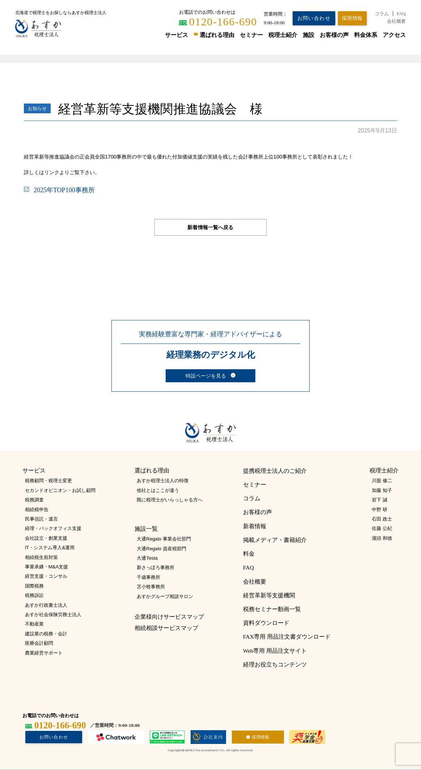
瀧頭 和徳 (382, 538)
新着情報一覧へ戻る (210, 227)
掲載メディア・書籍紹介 (275, 540)
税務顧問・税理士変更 (48, 480)
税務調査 (34, 499)
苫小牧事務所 (151, 586)
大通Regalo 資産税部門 (161, 548)
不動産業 (34, 624)
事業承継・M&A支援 (46, 566)
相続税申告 (36, 509)
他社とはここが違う (158, 490)
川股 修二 (382, 480)
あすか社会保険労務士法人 (53, 614)
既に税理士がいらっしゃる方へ (170, 499)
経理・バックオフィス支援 (53, 528)
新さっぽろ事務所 (155, 567)
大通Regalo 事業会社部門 (164, 539)
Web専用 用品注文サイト (275, 651)
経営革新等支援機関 (269, 595)
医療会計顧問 (39, 643)
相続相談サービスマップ (166, 628)
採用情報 (260, 737)
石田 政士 (382, 519)
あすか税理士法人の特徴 (162, 480)
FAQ (401, 13)
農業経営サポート (44, 653)
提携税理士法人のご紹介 (275, 471)
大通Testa (147, 558)
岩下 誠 (379, 499)
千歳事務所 (148, 577)
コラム (382, 13)
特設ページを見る (206, 376)
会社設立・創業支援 (46, 538)
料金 (249, 554)
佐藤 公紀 (382, 528)
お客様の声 (334, 35)
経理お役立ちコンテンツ (275, 664)
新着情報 (254, 526)
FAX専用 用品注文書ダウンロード (287, 637)
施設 (308, 35)
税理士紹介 (282, 35)
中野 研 (379, 509)
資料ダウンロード (266, 623)
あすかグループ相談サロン (165, 596)
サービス (176, 35)
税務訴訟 (34, 595)
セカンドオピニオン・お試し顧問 (60, 490)
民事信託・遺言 (41, 519)
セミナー (251, 35)
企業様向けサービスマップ (169, 617)
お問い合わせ (314, 18)
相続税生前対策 (41, 557)
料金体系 (365, 35)
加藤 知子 (382, 490)
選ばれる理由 (217, 35)
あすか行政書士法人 (46, 605)
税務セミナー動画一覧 (272, 609)
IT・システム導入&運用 (50, 547)
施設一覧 (146, 529)
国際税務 (34, 586)
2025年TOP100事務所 (64, 190)
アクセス (394, 35)
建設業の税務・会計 (46, 633)
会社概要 (396, 21)
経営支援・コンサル (46, 576)
